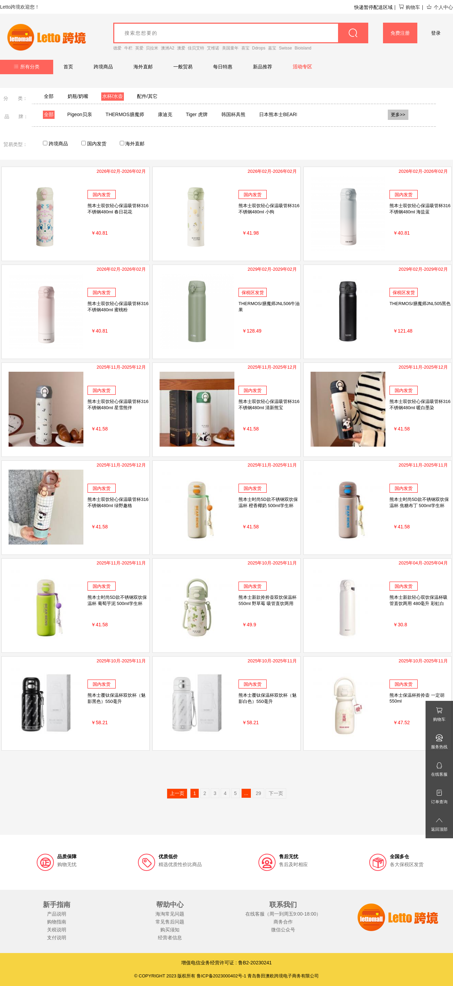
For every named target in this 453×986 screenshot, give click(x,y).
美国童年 (230, 48)
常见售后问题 (169, 922)
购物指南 (56, 922)
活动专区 (302, 66)
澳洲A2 (167, 48)
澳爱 (181, 48)
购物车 (409, 7)
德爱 (117, 48)
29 (258, 793)
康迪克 (165, 114)
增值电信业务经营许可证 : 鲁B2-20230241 (226, 962)
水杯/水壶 (112, 96)
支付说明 (56, 937)
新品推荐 (262, 66)
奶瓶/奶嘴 (78, 96)
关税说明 (56, 929)
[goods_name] (240, 33)
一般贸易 (183, 66)
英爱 (139, 48)
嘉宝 (272, 48)
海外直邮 (143, 66)
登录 (436, 33)
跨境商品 (103, 66)
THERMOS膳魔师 (125, 114)
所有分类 (26, 66)
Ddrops (259, 48)
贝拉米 (152, 48)
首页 (68, 66)
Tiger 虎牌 (197, 114)
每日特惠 (222, 66)
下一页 (276, 793)
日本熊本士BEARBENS (284, 114)
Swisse (285, 48)
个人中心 (439, 7)
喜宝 (245, 48)
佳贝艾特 (196, 48)
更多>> (398, 114)
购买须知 (169, 929)
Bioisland (303, 48)
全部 (49, 96)
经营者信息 (170, 937)
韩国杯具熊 (233, 114)
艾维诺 (213, 48)
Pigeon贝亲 (79, 114)
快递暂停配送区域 (373, 7)
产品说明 (56, 914)
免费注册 (400, 33)
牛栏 (128, 48)
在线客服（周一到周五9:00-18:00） (283, 914)
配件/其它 (147, 96)
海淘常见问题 (169, 914)
